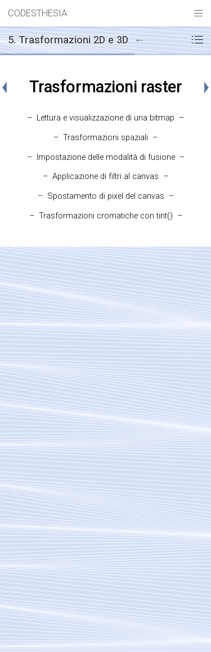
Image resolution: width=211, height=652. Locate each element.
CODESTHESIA (37, 13)
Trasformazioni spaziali (105, 137)
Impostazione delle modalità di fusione (106, 157)
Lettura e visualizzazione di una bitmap (105, 118)
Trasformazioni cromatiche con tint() (106, 216)
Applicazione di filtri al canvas (105, 176)
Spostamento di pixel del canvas (105, 196)
